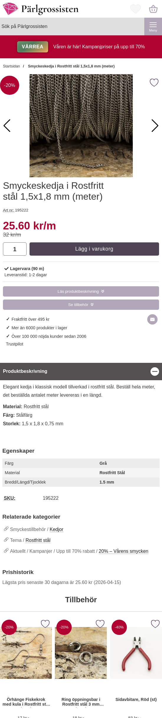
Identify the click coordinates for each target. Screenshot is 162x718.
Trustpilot (14, 344)
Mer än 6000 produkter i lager (39, 327)
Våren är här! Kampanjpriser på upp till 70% (81, 46)
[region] (81, 371)
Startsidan (11, 66)
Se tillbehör (78, 304)
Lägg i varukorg (94, 249)
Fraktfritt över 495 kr (31, 319)
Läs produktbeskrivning (78, 291)
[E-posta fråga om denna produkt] (152, 319)
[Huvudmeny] (153, 26)
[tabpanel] (81, 398)
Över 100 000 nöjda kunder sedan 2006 (49, 336)
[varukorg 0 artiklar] (153, 9)
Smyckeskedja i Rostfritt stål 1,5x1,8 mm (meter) (70, 66)
